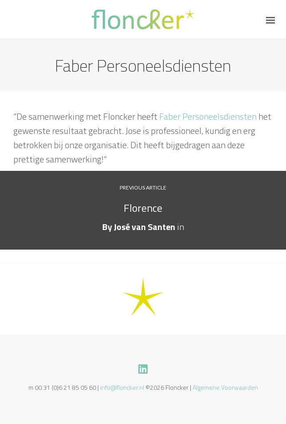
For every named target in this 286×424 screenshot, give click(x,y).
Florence (143, 208)
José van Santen (144, 227)
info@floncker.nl (122, 387)
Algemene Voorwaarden (225, 387)
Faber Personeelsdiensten (208, 116)
